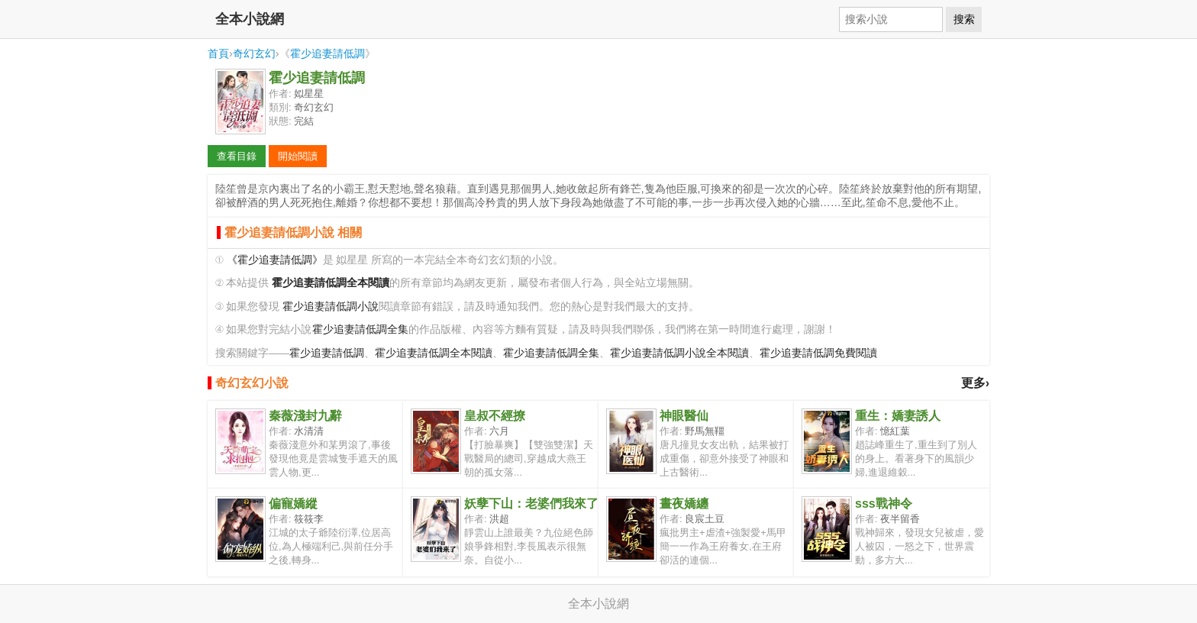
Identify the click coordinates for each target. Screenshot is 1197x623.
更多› (975, 382)
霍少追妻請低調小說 (330, 306)
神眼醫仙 (684, 415)
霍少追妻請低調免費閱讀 (818, 353)
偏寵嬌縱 (293, 503)
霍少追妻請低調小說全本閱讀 (679, 353)
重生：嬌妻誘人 (897, 415)
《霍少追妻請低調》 (275, 260)
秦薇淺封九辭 (305, 415)
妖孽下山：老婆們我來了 (531, 503)
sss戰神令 (883, 503)
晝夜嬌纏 (684, 503)
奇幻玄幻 (254, 53)
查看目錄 (236, 156)
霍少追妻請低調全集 (360, 329)
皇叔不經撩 (494, 415)
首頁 (218, 53)
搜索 (964, 19)
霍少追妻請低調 (327, 53)
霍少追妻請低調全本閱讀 (433, 353)
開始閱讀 (298, 156)
